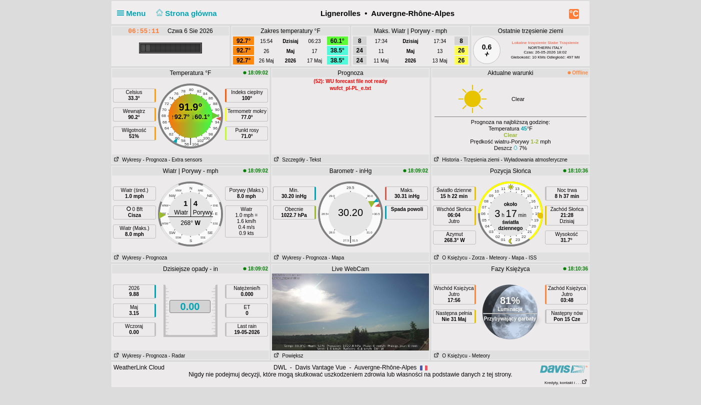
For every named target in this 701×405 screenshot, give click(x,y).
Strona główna (185, 13)
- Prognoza (154, 159)
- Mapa (336, 257)
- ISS (531, 257)
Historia (445, 159)
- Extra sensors (185, 159)
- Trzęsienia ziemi (480, 159)
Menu (133, 13)
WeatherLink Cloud (139, 367)
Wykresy (127, 159)
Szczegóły (288, 159)
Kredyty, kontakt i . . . (566, 382)
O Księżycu (450, 257)
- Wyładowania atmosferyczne (534, 159)
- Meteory (496, 257)
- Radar (176, 355)
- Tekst (313, 159)
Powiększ (288, 355)
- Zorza (477, 257)
